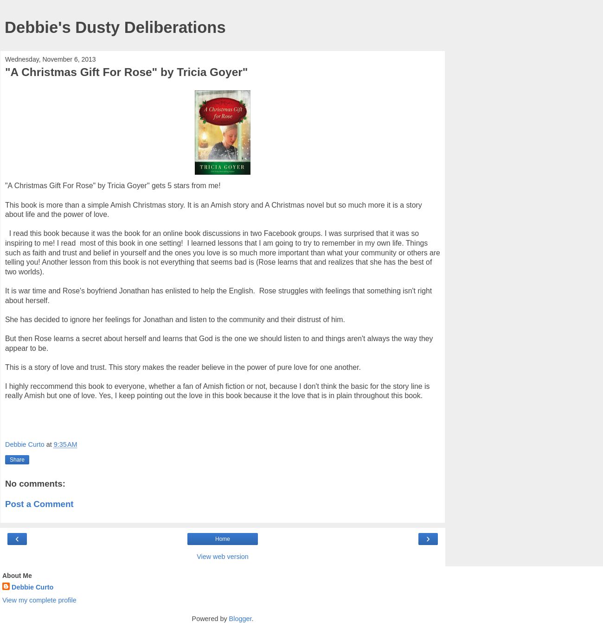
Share (17, 460)
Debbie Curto (32, 587)
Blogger (240, 618)
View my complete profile (39, 600)
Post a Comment (39, 504)
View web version (223, 556)
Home (222, 539)
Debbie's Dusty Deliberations (115, 27)
